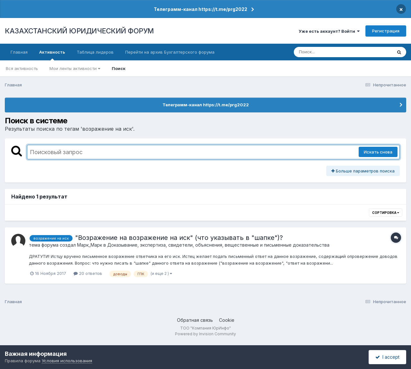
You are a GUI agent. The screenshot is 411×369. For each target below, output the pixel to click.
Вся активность (22, 68)
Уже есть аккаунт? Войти (329, 31)
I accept (387, 357)
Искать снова (378, 151)
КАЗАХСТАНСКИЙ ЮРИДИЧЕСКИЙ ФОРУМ (79, 31)
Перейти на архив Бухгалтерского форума (169, 52)
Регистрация (385, 30)
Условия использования (67, 360)
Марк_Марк (89, 245)
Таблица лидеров (95, 52)
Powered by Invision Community (205, 333)
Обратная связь (195, 320)
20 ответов (88, 273)
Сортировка (385, 213)
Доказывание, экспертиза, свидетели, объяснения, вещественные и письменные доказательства (218, 245)
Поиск (119, 68)
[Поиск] (331, 52)
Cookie (226, 320)
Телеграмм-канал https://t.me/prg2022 (200, 9)
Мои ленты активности (74, 68)
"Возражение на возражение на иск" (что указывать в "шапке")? (179, 238)
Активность (52, 54)
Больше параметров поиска (363, 170)
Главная (19, 52)
